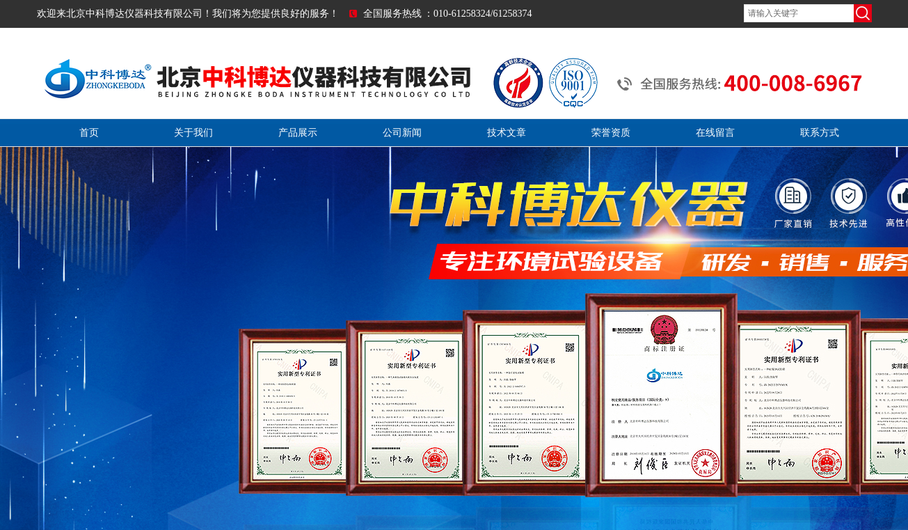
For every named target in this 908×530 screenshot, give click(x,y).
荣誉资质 (610, 132)
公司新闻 (402, 132)
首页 (89, 132)
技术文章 (506, 132)
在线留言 (715, 132)
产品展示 (297, 132)
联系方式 (819, 132)
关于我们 (193, 132)
